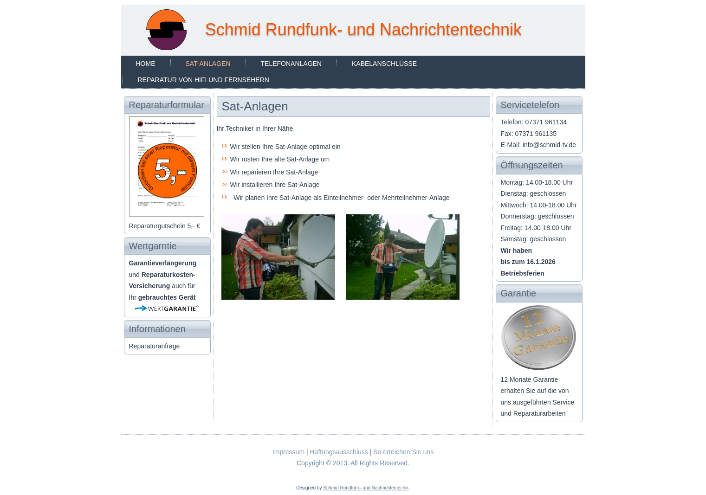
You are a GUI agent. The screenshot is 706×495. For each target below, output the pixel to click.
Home (145, 63)
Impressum (288, 452)
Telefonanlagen (291, 63)
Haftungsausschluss (339, 452)
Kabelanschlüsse (384, 63)
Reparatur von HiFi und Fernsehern (203, 80)
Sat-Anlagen (208, 63)
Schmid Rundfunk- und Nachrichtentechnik (363, 29)
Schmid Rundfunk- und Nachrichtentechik (365, 487)
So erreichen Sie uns (403, 452)
